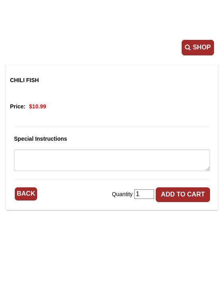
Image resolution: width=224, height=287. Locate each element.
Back (26, 193)
